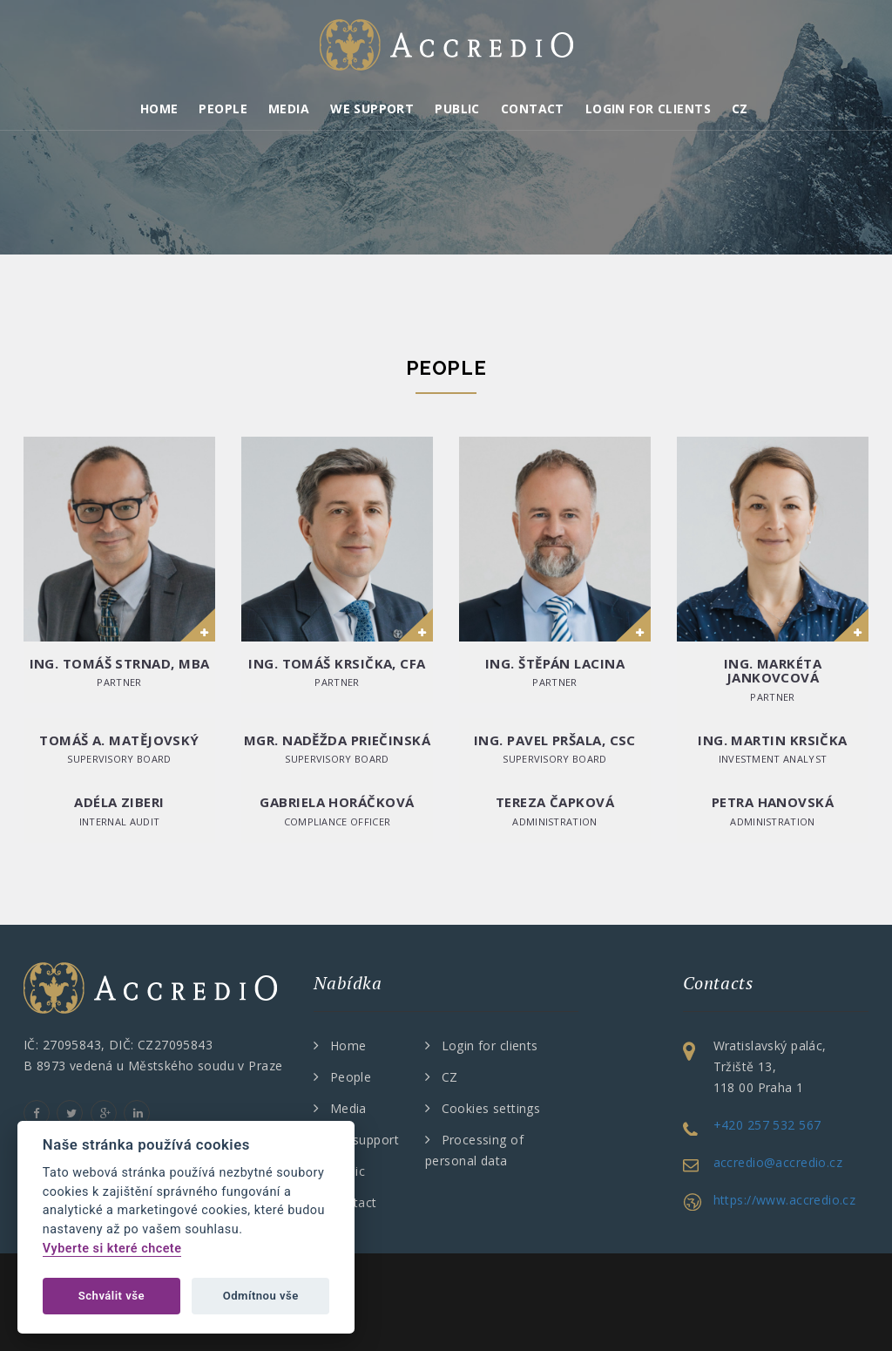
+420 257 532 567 (767, 1125)
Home (159, 108)
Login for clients (648, 108)
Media (288, 108)
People (223, 108)
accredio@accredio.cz (777, 1162)
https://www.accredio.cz (784, 1199)
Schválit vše (111, 1295)
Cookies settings (491, 1108)
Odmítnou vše (261, 1295)
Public (457, 108)
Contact (532, 108)
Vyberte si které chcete (112, 1248)
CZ (740, 108)
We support (372, 108)
